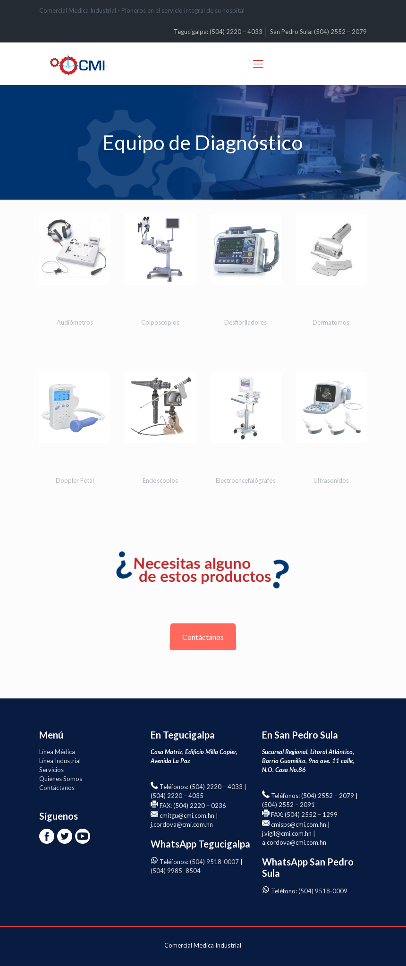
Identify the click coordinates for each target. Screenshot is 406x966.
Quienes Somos (60, 778)
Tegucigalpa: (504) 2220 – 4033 (218, 31)
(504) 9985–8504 (176, 870)
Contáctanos (203, 636)
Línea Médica (57, 752)
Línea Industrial (60, 760)
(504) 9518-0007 (214, 861)
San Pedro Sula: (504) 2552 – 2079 (318, 31)
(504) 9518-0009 (322, 891)
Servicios (51, 769)
